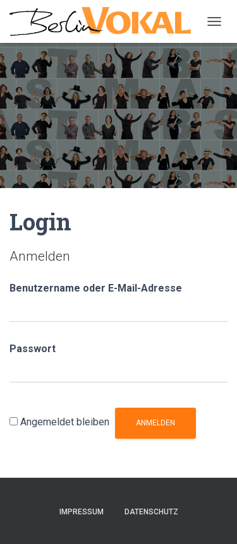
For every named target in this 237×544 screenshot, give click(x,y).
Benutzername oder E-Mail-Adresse (95, 288)
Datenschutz (151, 511)
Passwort (32, 349)
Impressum (81, 511)
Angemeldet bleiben (64, 422)
